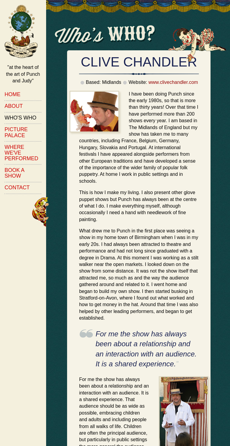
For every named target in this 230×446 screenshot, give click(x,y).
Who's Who (20, 118)
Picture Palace (16, 132)
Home (12, 94)
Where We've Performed (21, 153)
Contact (17, 188)
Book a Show (14, 173)
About (13, 106)
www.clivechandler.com (173, 82)
